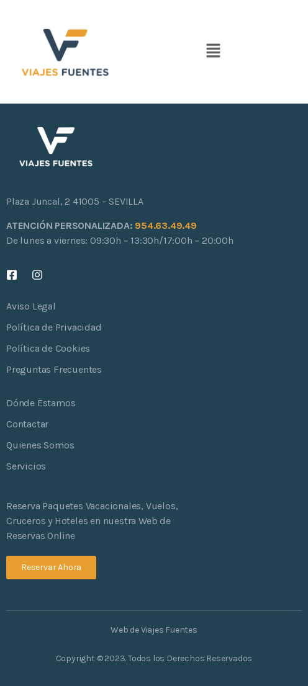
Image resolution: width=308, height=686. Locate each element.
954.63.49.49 (166, 225)
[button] (213, 51)
